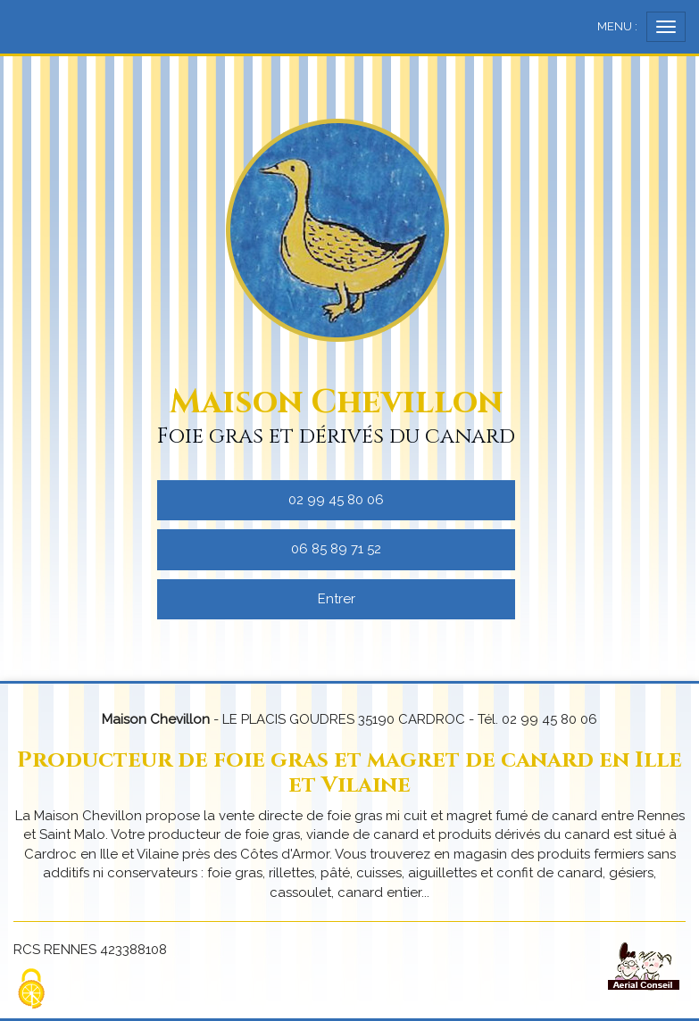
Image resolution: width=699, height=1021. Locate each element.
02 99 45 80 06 (336, 500)
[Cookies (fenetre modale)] (31, 990)
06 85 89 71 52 (336, 549)
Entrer (336, 599)
